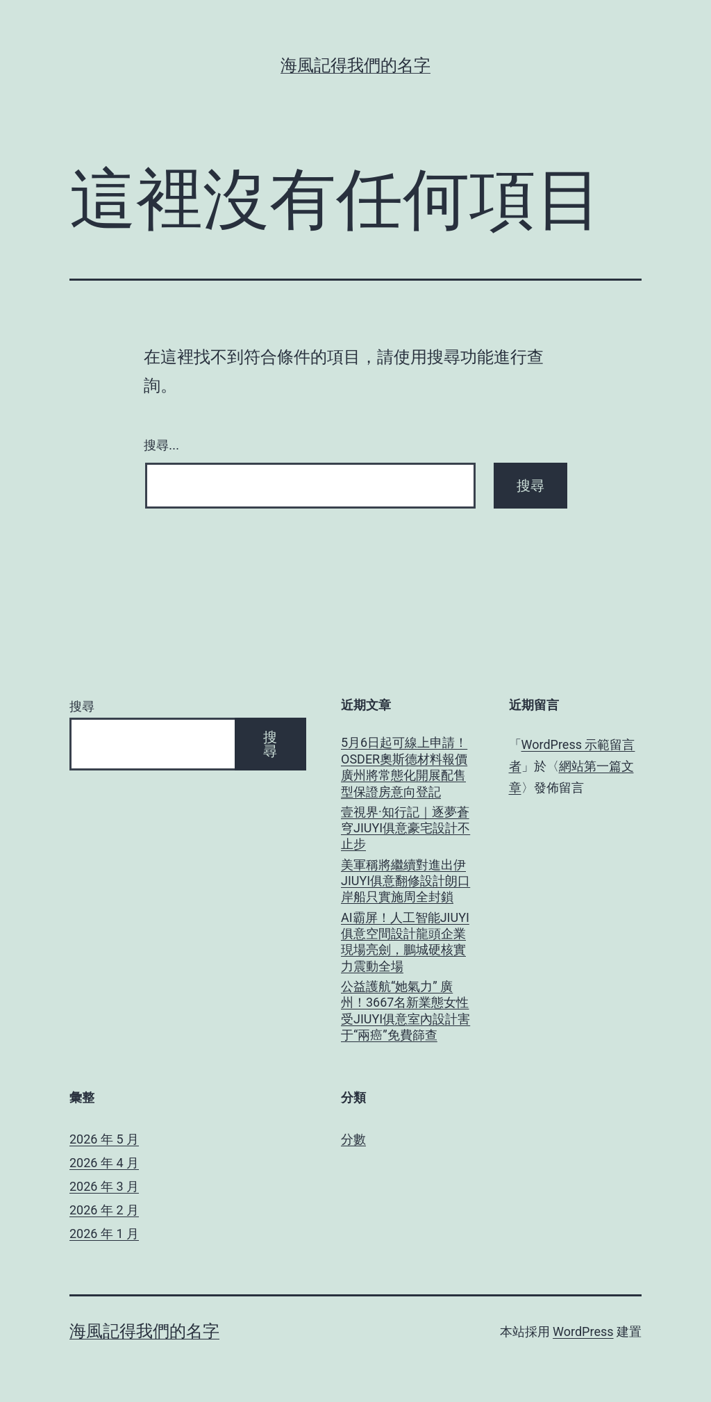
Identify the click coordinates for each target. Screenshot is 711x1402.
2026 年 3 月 (104, 1186)
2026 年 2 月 (104, 1210)
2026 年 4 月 (104, 1162)
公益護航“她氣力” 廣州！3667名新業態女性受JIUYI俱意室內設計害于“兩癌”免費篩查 (405, 1010)
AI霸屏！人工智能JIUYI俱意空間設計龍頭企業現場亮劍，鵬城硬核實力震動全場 (405, 941)
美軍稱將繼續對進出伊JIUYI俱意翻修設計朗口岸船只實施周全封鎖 (405, 881)
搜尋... (161, 445)
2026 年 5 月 (104, 1139)
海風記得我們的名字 (355, 65)
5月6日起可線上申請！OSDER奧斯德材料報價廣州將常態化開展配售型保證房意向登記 (404, 766)
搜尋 (81, 706)
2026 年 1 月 (104, 1233)
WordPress (583, 1331)
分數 (353, 1139)
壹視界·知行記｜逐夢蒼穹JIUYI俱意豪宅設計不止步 (405, 828)
